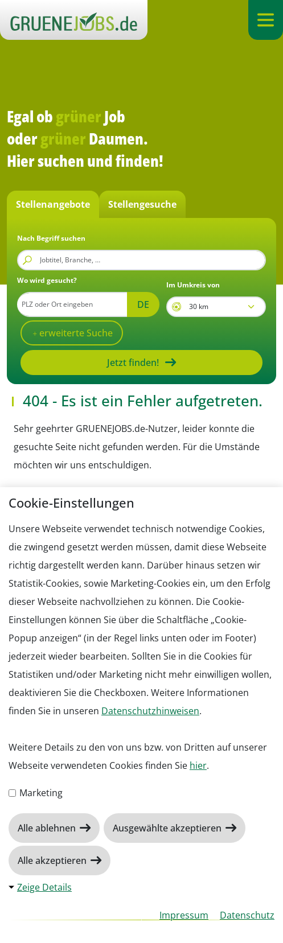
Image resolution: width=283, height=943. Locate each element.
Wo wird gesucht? (47, 280)
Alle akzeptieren (53, 860)
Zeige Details (44, 887)
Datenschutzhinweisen (150, 711)
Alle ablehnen (48, 828)
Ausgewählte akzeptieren (168, 828)
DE (143, 304)
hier (198, 765)
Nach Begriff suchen (51, 238)
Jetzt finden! (133, 362)
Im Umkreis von (193, 285)
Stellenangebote (53, 204)
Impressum (183, 915)
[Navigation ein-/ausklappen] (265, 20)
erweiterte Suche (75, 333)
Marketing (36, 792)
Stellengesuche (142, 204)
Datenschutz (247, 915)
